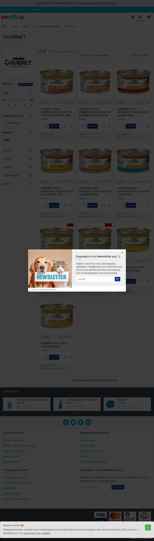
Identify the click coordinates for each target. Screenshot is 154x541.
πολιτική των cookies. (37, 533)
